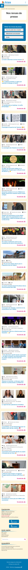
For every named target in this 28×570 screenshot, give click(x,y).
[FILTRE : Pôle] (14, 29)
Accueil (3, 8)
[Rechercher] (25, 539)
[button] (26, 2)
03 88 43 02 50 (4, 515)
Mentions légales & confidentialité (14, 562)
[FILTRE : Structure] (14, 33)
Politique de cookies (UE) (14, 564)
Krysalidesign (18, 567)
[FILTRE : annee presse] (14, 37)
